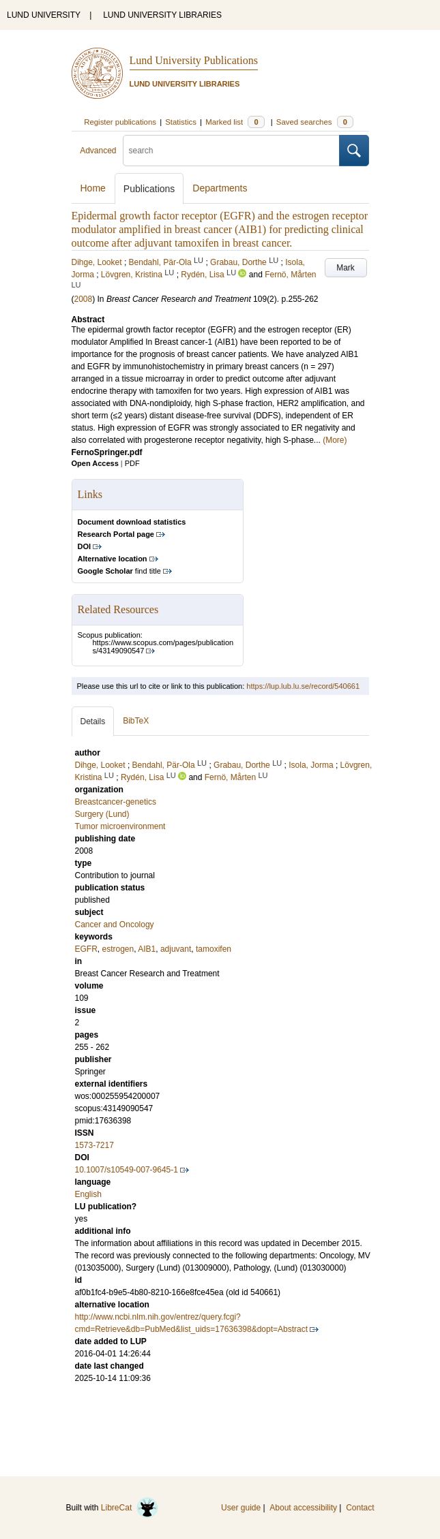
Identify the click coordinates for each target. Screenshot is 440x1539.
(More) (335, 440)
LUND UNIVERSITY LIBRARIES (162, 15)
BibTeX (136, 721)
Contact (360, 1507)
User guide (241, 1507)
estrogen (118, 949)
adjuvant (175, 949)
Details (93, 721)
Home (93, 188)
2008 (83, 299)
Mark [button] (345, 268)
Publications (149, 188)
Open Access (95, 463)
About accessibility (303, 1507)
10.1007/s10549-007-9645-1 (126, 1170)
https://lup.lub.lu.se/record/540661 (303, 686)
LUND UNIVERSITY (43, 15)
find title (119, 571)
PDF (132, 463)
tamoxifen (213, 949)
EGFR (86, 949)
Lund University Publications (194, 60)
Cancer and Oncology (114, 924)
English (88, 1194)
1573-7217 (94, 1145)
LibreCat (129, 1508)
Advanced (98, 150)
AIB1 (147, 949)
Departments (219, 188)
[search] (231, 150)
